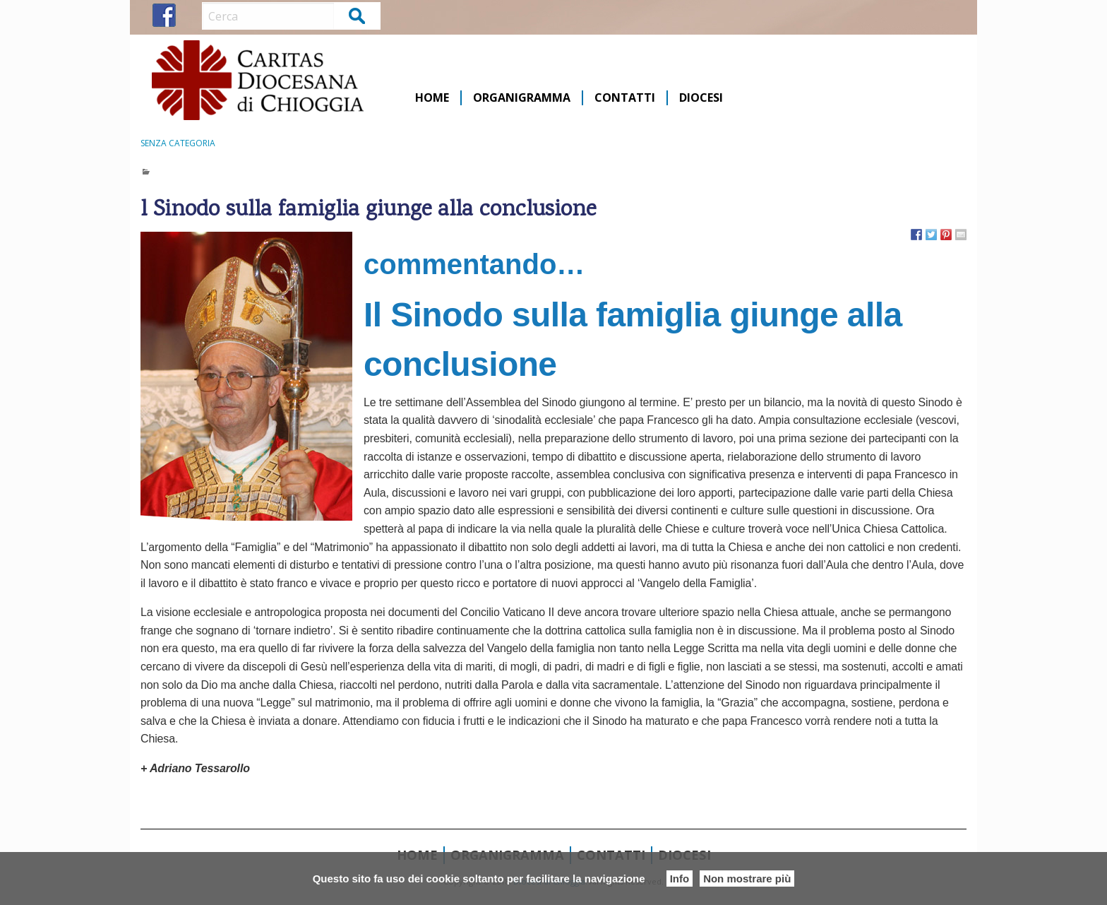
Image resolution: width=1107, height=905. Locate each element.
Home (432, 97)
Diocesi (701, 97)
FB (164, 15)
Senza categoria (177, 143)
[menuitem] (433, 97)
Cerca (358, 15)
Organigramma (521, 97)
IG (190, 15)
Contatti (624, 97)
